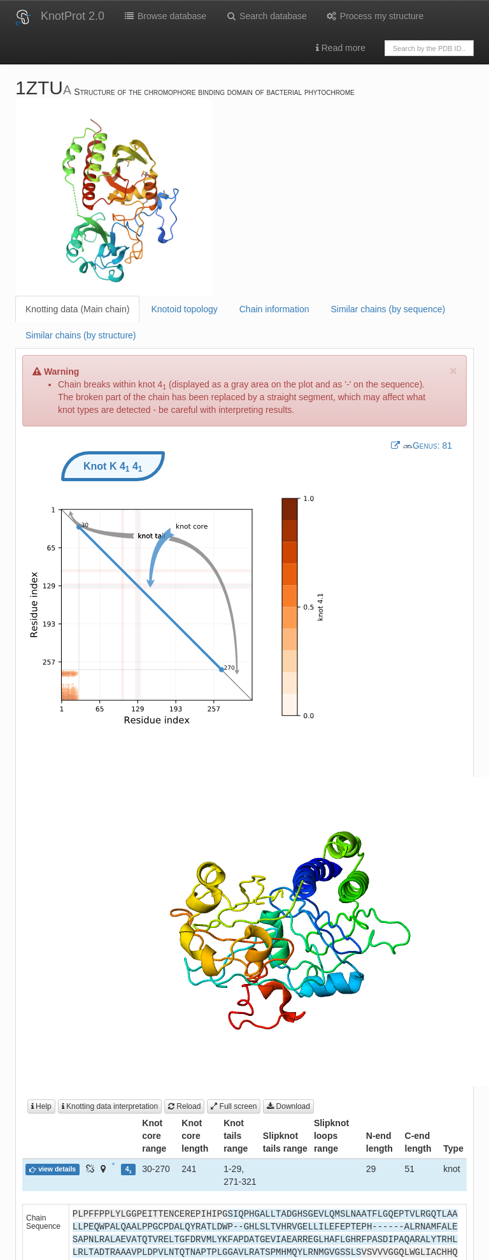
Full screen (234, 1106)
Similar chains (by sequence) (387, 309)
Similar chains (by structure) (80, 335)
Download (288, 1106)
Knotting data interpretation (110, 1106)
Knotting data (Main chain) (77, 309)
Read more (340, 48)
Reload (184, 1106)
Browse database (165, 16)
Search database (266, 16)
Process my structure (374, 16)
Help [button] (41, 1106)
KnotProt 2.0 (72, 16)
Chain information (274, 309)
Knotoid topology (184, 309)
